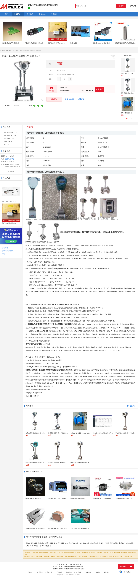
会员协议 (79, 572)
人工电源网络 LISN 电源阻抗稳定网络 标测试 (39, 528)
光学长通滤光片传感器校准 (10, 43)
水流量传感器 (84, 543)
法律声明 (88, 572)
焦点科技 (71, 574)
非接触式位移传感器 (126, 543)
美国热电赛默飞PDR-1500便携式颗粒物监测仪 (62, 498)
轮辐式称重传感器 (96, 543)
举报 (16, 106)
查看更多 (11, 171)
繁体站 (97, 572)
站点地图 (59, 572)
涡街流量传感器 (31, 543)
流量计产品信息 (62, 564)
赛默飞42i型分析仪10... (9, 223)
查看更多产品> (131, 406)
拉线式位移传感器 (32, 546)
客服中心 (49, 572)
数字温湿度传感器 (111, 543)
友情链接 (106, 572)
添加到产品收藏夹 (7, 251)
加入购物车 (69, 99)
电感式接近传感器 (71, 543)
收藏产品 (7, 106)
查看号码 (99, 89)
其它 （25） (7, 144)
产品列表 (7, 50)
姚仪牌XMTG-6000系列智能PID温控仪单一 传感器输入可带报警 (112, 43)
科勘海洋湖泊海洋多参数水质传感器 (36, 43)
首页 (1, 50)
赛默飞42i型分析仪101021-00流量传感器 (60, 43)
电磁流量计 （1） (9, 138)
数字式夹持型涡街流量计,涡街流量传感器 (72, 566)
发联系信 (54, 99)
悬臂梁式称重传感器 (45, 543)
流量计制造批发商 (75, 564)
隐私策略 (69, 572)
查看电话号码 (9, 159)
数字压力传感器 (45, 546)
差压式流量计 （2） (10, 141)
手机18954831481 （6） (11, 132)
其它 (12, 50)
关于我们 (30, 572)
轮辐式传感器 (59, 543)
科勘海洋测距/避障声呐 (78, 498)
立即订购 (80, 99)
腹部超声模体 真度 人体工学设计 (58, 528)
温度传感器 (73, 43)
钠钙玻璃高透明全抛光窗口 (34, 498)
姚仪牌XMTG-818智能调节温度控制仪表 (105, 498)
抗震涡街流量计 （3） (10, 135)
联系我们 (40, 572)
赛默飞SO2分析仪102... (9, 201)
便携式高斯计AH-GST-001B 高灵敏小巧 (83, 528)
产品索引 (5, 248)
